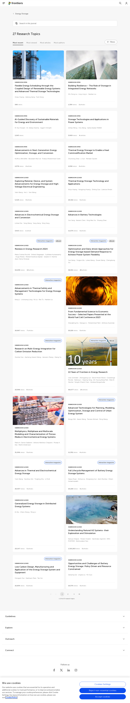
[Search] (120, 3)
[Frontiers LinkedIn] (68, 670)
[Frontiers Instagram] (75, 670)
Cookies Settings (103, 686)
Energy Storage (21, 14)
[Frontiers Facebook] (54, 670)
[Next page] (74, 594)
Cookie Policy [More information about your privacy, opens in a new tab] (11, 699)
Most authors (59, 43)
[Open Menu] (3, 3)
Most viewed (31, 43)
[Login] (126, 3)
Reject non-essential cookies (102, 692)
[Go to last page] (79, 594)
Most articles (45, 43)
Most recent (18, 43)
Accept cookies (102, 698)
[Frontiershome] (15, 3)
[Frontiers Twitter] (61, 670)
